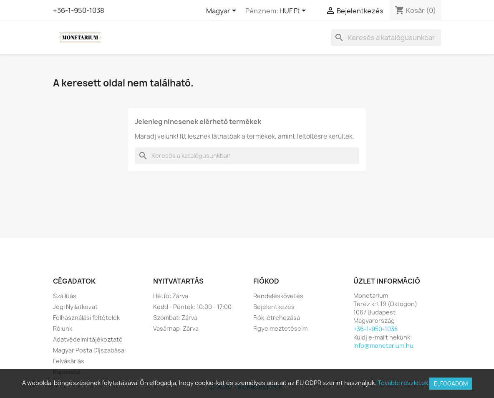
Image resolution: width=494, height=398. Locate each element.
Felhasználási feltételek (86, 318)
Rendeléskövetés (278, 296)
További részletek (403, 383)
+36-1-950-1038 (78, 10)
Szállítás (64, 296)
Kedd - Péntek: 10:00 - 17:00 (192, 307)
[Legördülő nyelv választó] (222, 11)
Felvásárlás (68, 361)
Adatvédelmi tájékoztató (88, 339)
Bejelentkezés (274, 307)
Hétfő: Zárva (170, 296)
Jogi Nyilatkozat (75, 307)
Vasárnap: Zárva (176, 328)
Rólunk (62, 328)
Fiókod (266, 281)
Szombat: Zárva (175, 318)
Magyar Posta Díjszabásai (89, 350)
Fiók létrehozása (276, 318)
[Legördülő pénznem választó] (294, 11)
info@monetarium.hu (383, 346)
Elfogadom (451, 383)
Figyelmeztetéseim (280, 328)
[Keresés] (386, 37)
